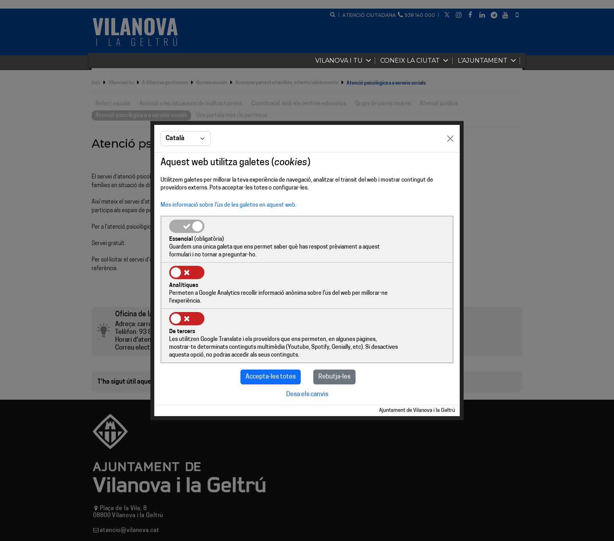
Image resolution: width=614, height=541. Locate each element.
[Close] (450, 163)
